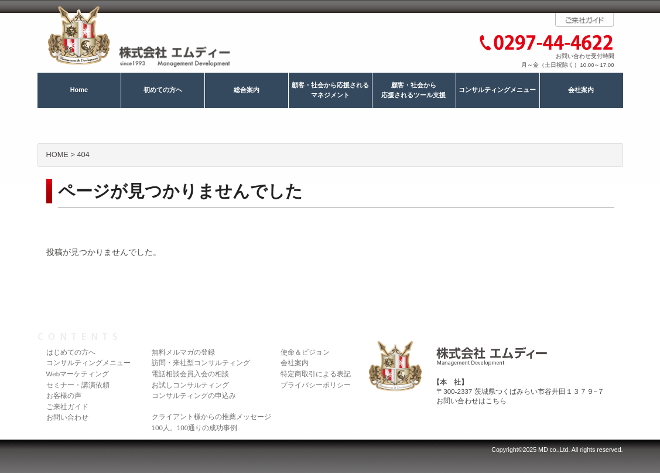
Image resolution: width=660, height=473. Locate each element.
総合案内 (246, 89)
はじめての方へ (70, 352)
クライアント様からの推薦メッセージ (211, 416)
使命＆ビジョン (305, 352)
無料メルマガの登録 (183, 352)
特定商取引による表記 (316, 373)
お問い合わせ (67, 417)
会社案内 (581, 89)
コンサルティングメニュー (497, 89)
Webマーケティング (78, 373)
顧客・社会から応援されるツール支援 (413, 90)
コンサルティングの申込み (194, 395)
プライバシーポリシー (316, 385)
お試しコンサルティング (190, 385)
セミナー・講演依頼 (78, 385)
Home (79, 89)
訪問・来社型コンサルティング (201, 362)
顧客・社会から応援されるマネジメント (330, 90)
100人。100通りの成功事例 (195, 427)
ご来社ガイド (67, 406)
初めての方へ (162, 89)
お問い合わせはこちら (471, 400)
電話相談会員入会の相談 (190, 373)
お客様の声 (63, 395)
